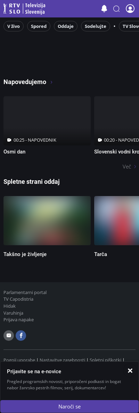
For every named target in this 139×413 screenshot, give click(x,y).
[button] (116, 8)
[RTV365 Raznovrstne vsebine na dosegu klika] (60, 63)
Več (127, 166)
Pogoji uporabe (19, 360)
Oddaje (66, 26)
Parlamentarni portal (25, 292)
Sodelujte (95, 26)
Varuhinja (13, 313)
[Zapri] (130, 370)
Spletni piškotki (105, 360)
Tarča (100, 254)
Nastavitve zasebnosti (62, 360)
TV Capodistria (18, 299)
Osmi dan (14, 152)
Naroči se (69, 406)
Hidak (9, 306)
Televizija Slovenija (25, 9)
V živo (13, 26)
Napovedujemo (28, 81)
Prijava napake (18, 319)
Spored (39, 26)
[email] (8, 335)
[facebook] (21, 335)
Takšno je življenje (25, 254)
